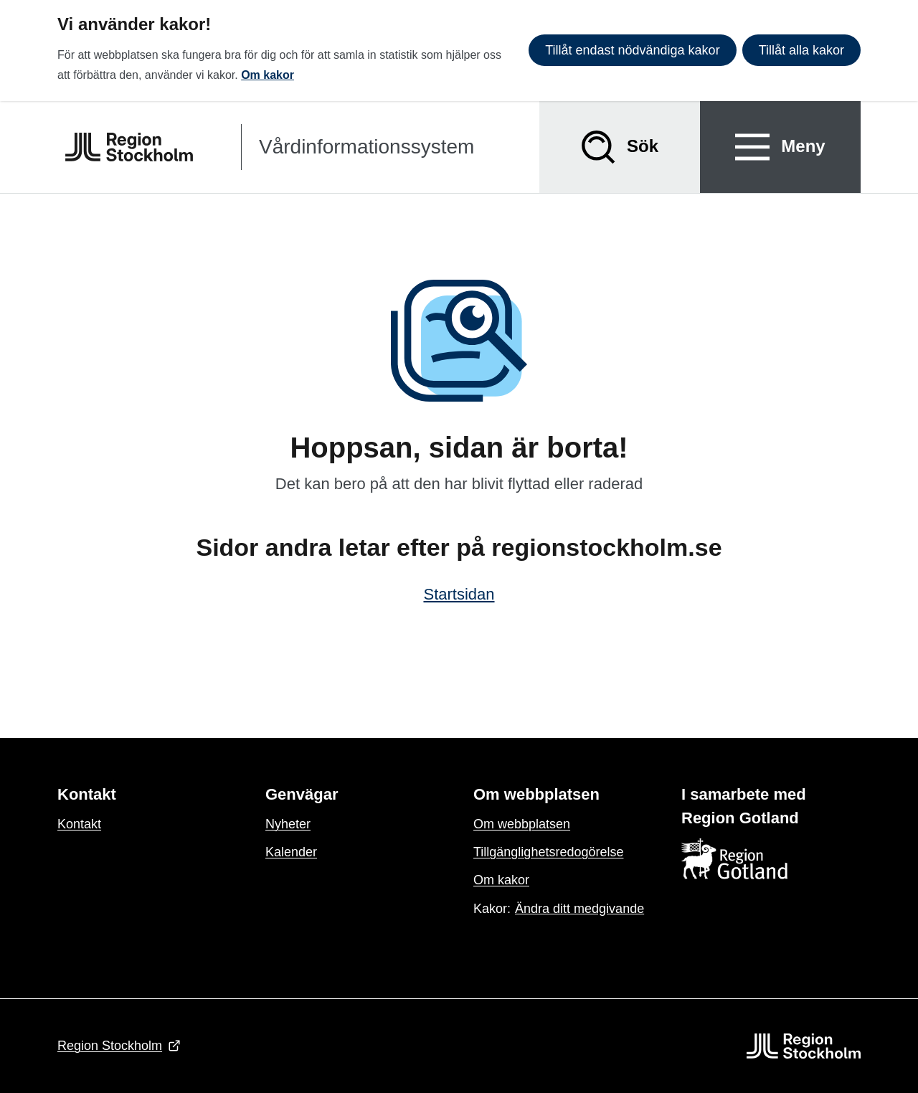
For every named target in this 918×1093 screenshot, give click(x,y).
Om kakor (267, 75)
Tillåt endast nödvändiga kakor (632, 50)
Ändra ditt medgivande (579, 909)
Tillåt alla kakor (801, 50)
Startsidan (458, 594)
